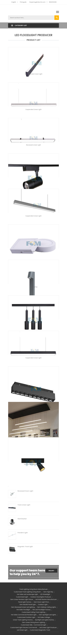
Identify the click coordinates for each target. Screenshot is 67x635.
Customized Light (22, 597)
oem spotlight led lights (47, 615)
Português (23, 2)
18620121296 (53, 2)
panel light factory (24, 602)
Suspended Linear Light (33, 109)
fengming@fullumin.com (37, 2)
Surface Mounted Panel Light (33, 251)
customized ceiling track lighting (33, 612)
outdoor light (42, 605)
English (13, 2)
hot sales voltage (44, 617)
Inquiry (51, 571)
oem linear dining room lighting (33, 622)
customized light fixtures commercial (23, 628)
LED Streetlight (45, 594)
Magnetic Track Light (33, 393)
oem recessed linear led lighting (23, 607)
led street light (22, 630)
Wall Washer (22, 519)
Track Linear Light (24, 505)
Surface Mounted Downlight (33, 464)
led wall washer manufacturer (46, 599)
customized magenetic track (40, 630)
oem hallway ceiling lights (46, 607)
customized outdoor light (26, 617)
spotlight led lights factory (44, 620)
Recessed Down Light (25, 491)
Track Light (33, 180)
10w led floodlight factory (42, 610)
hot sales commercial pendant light (23, 615)
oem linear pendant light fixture (21, 599)
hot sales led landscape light (27, 594)
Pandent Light (23, 533)
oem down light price (41, 602)
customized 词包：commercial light (33, 625)
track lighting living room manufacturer (33, 589)
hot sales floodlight (23, 610)
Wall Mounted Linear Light (33, 74)
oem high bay (48, 592)
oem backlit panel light (28, 605)
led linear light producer (48, 628)
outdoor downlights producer (40, 597)
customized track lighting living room (27, 592)
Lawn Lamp (33, 287)
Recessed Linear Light (33, 145)
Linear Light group (33, 429)
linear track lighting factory (23, 620)
